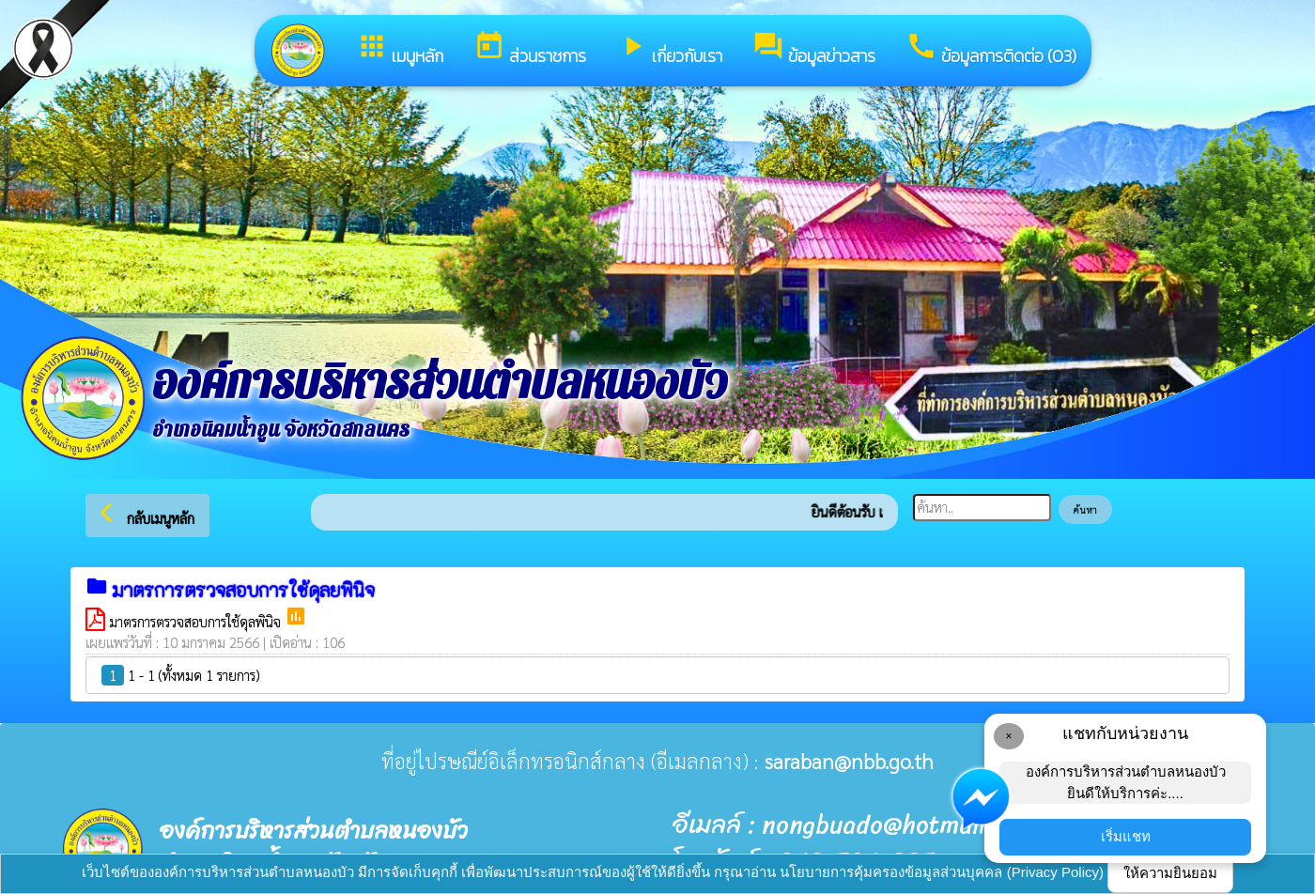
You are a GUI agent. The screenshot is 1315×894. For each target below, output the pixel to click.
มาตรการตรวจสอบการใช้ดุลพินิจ (197, 621)
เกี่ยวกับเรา (669, 49)
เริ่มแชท (1126, 836)
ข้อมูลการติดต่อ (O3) (990, 49)
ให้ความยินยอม (1170, 873)
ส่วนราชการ (529, 49)
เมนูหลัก (399, 49)
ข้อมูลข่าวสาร (813, 49)
